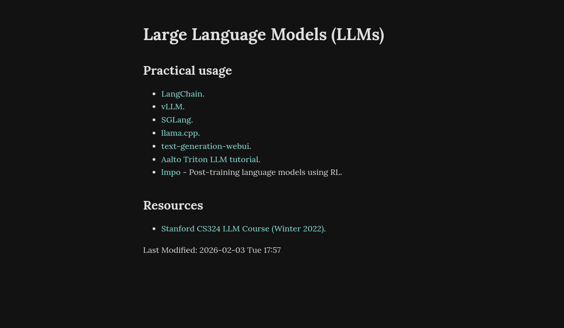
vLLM (172, 106)
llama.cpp (179, 133)
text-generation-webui (205, 146)
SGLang (176, 119)
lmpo (171, 172)
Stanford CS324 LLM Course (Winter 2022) (242, 228)
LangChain (181, 93)
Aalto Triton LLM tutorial (209, 159)
